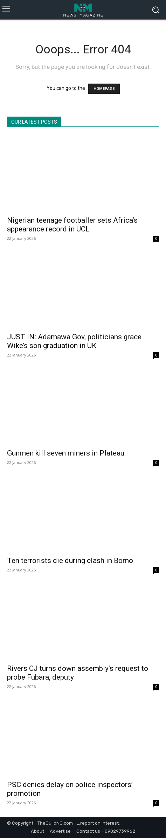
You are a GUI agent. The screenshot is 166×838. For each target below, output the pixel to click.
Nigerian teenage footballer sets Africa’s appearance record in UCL (72, 224)
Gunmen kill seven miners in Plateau (65, 453)
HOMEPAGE (104, 88)
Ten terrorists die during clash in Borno (70, 560)
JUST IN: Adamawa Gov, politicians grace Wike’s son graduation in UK (74, 341)
